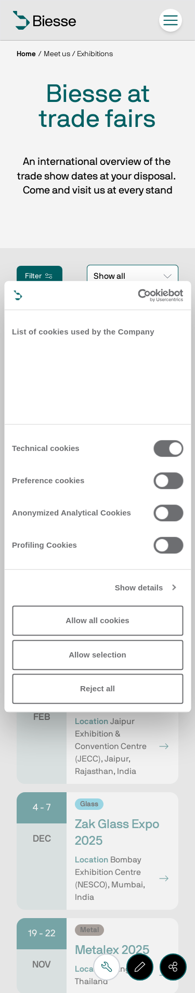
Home (26, 54)
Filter (39, 276)
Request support (67, 774)
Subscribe (56, 650)
